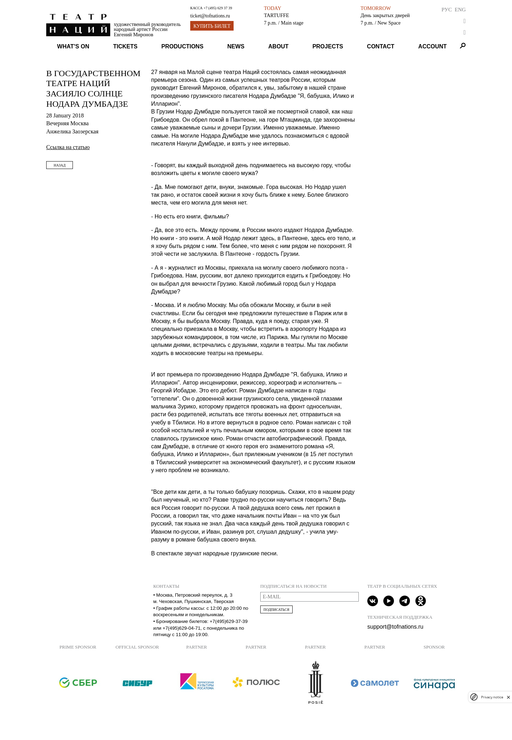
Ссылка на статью (68, 147)
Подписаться (276, 610)
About (278, 46)
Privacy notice (492, 697)
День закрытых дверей (385, 15)
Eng (460, 9)
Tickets (125, 46)
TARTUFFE (276, 15)
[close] (508, 697)
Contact (380, 46)
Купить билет (211, 26)
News (235, 46)
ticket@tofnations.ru (210, 15)
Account (432, 46)
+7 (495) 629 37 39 (217, 8)
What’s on (73, 46)
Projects (328, 46)
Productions (182, 46)
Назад (59, 165)
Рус (447, 9)
